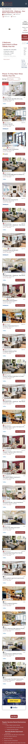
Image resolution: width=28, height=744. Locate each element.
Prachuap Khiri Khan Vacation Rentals (15, 727)
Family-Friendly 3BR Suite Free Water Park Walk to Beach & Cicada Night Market (14, 175)
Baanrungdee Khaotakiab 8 (10, 300)
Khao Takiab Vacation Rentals (13, 725)
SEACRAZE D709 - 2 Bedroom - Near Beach (14, 225)
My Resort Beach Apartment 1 (11, 326)
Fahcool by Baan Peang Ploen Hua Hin (12, 553)
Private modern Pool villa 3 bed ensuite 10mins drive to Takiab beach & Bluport (13, 679)
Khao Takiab (9, 101)
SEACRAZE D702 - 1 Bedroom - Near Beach (14, 275)
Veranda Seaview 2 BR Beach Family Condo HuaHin (12, 654)
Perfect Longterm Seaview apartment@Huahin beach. (10, 604)
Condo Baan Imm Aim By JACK (10, 250)
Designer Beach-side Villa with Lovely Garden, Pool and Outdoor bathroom (12, 99)
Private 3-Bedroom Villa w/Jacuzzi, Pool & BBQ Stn (13, 629)
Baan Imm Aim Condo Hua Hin (10, 199)
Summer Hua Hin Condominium (11, 149)
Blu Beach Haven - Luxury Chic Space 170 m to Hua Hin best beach (13, 427)
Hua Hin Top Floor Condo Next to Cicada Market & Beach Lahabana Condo (13, 377)
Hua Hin (4, 101)
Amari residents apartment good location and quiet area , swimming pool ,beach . (14, 578)
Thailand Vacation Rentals (12, 729)
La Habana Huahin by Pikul (9, 351)
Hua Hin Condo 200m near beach (11, 527)
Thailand (14, 8)
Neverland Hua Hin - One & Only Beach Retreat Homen (13, 503)
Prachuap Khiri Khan (22, 8)
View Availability (20, 103)
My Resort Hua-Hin (8, 124)
